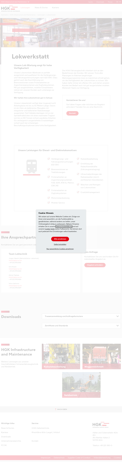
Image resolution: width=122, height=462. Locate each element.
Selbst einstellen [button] (60, 244)
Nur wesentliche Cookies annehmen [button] (60, 249)
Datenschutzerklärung (64, 226)
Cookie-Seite (50, 229)
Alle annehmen (60, 239)
